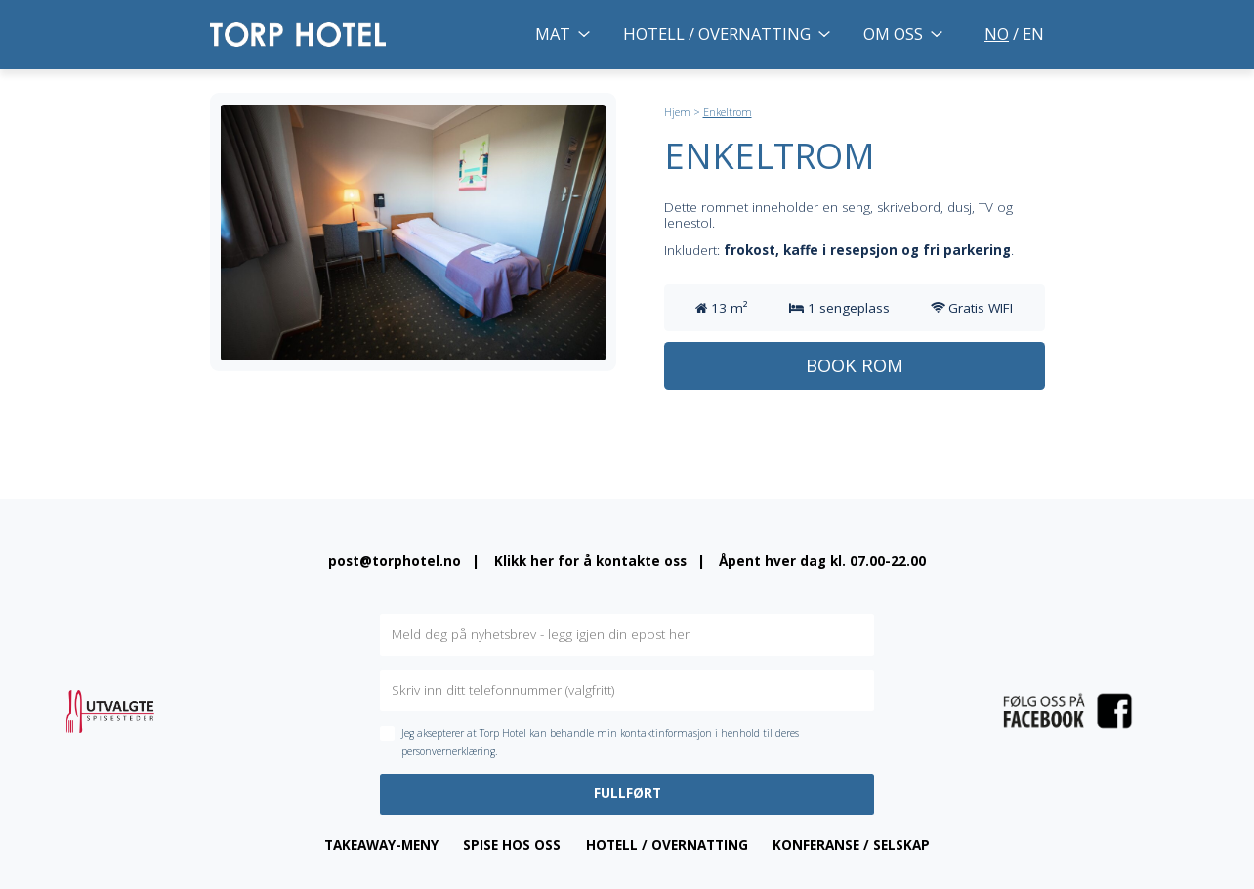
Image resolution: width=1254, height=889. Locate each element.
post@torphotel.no (394, 561)
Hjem (677, 112)
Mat (552, 33)
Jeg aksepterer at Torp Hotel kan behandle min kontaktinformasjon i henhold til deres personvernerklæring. (600, 742)
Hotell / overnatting (717, 33)
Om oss (893, 33)
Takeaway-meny (381, 845)
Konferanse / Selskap (851, 845)
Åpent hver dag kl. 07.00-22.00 (822, 561)
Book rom (854, 365)
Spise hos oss (512, 845)
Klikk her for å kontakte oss (590, 561)
